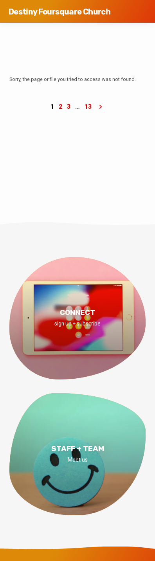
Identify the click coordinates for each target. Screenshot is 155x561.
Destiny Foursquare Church (59, 11)
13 (88, 106)
